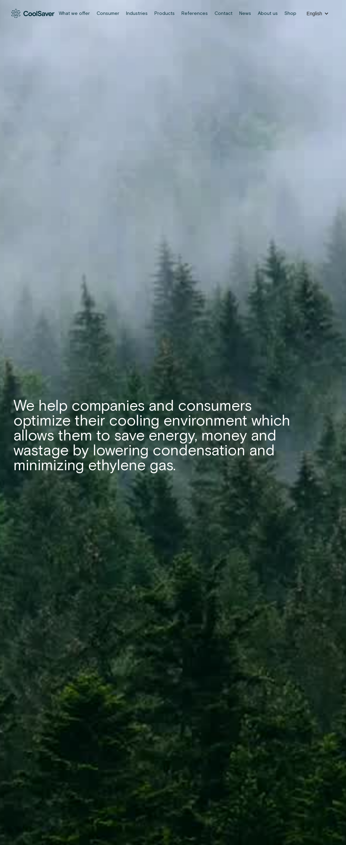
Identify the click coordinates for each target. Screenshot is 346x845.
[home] (33, 13)
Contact (223, 13)
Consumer (108, 13)
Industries (137, 13)
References (194, 13)
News (245, 13)
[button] (318, 13)
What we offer (74, 13)
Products (164, 13)
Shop (290, 13)
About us (268, 13)
